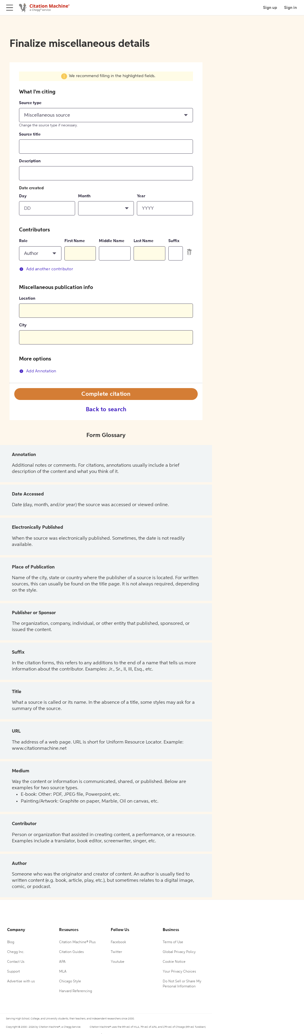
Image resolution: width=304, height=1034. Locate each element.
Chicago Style (70, 981)
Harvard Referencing (75, 991)
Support (13, 971)
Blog (10, 942)
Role (23, 241)
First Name (74, 241)
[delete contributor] (189, 251)
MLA (62, 971)
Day (23, 196)
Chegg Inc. (15, 952)
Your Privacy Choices (179, 971)
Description (30, 161)
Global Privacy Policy (179, 952)
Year (141, 196)
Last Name (143, 241)
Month (84, 196)
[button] (106, 115)
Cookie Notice (174, 962)
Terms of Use (173, 942)
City (23, 325)
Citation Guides (71, 952)
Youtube (117, 962)
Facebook (118, 942)
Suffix (173, 241)
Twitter (116, 952)
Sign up (270, 8)
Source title (30, 134)
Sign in (290, 8)
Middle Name (111, 241)
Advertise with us (21, 981)
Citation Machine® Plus (77, 942)
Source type (30, 103)
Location (27, 298)
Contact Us (15, 962)
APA (62, 962)
